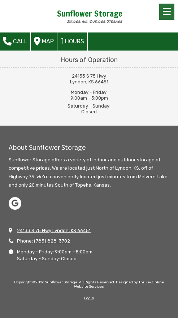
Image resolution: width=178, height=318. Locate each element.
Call (15, 41)
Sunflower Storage (89, 13)
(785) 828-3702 (52, 241)
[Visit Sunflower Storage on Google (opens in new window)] (15, 203)
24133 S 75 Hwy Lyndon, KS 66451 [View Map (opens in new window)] (54, 230)
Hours (72, 41)
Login (89, 298)
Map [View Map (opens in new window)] (44, 41)
